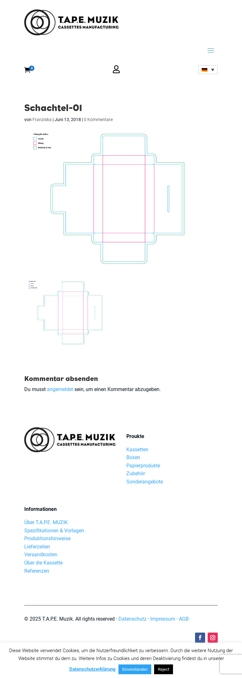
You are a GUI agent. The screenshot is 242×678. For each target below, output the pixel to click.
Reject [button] (163, 669)
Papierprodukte (143, 466)
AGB (184, 619)
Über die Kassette (43, 563)
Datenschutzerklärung (92, 669)
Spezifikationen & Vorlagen (54, 531)
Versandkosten (40, 555)
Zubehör (135, 473)
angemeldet (60, 389)
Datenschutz (132, 619)
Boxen (133, 457)
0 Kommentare (98, 119)
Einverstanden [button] (134, 669)
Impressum (162, 619)
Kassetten (137, 450)
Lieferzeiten (37, 547)
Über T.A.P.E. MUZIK (46, 522)
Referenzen (36, 571)
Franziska (42, 119)
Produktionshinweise (47, 538)
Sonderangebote (144, 482)
